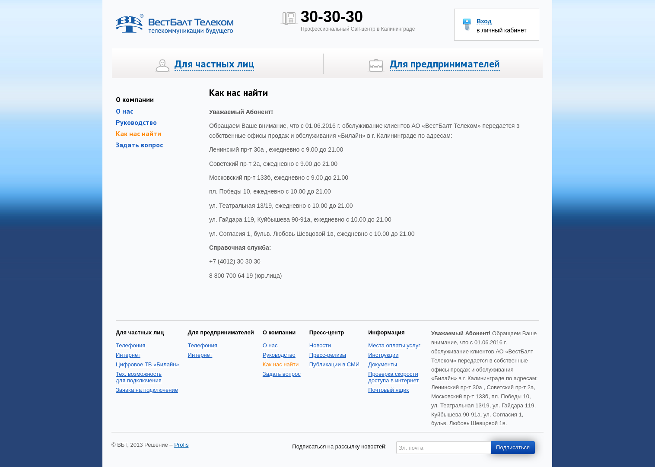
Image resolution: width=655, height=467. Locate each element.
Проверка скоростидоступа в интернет (393, 377)
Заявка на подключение (147, 390)
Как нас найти (138, 133)
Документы (382, 364)
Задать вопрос (139, 144)
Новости (320, 345)
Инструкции (383, 355)
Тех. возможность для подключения (139, 377)
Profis (181, 445)
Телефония (130, 345)
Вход (484, 21)
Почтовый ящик (388, 390)
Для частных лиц (214, 64)
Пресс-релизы (327, 355)
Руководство (136, 122)
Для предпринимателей (445, 64)
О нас (270, 345)
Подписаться (513, 447)
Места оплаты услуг (394, 345)
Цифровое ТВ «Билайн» (147, 364)
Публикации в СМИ (334, 364)
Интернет (128, 355)
